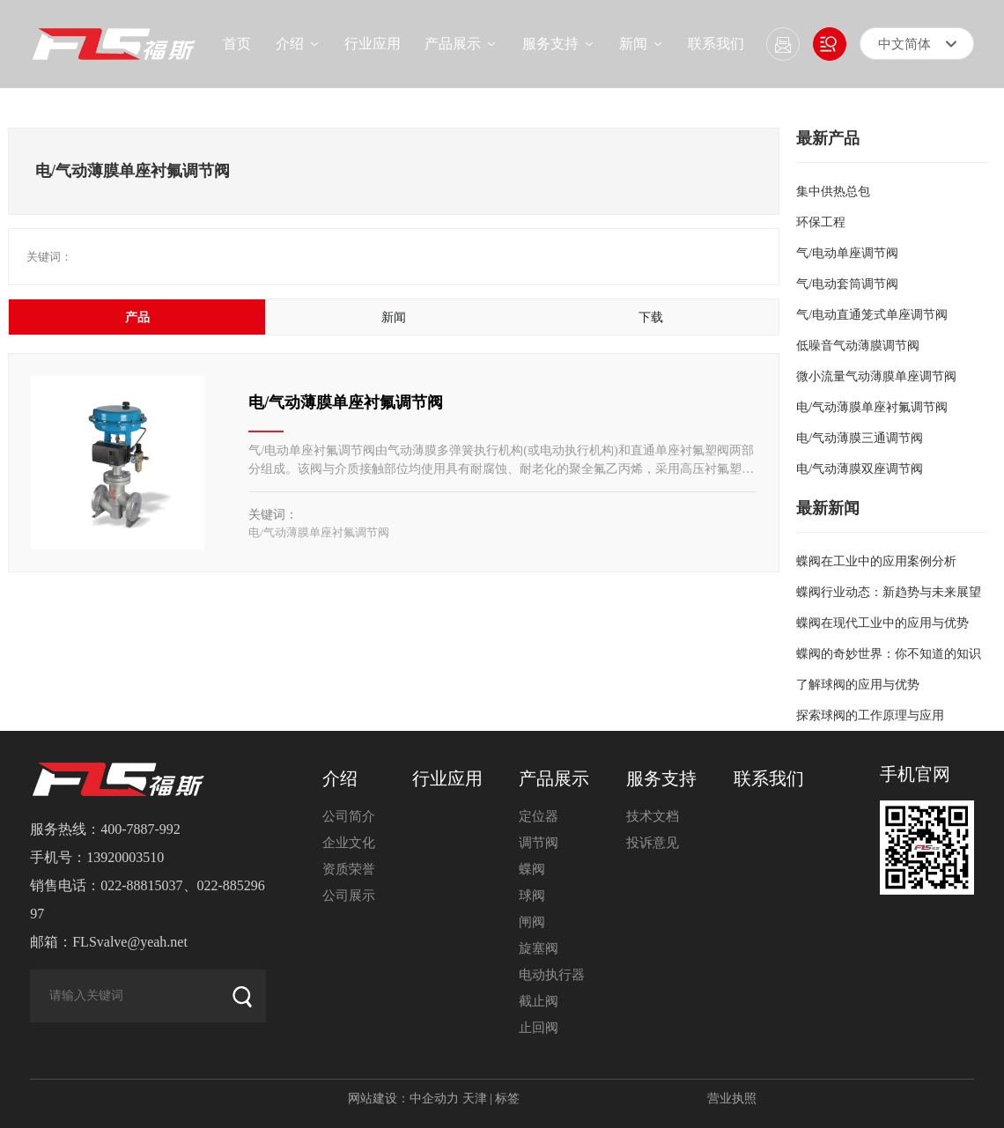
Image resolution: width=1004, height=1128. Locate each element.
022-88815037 (141, 885)
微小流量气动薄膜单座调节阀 (876, 376)
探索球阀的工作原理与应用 (870, 715)
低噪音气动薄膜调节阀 (857, 345)
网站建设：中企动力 (403, 1098)
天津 (474, 1098)
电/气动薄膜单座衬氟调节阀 (345, 402)
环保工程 (820, 222)
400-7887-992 (140, 829)
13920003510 (125, 857)
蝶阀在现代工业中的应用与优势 (882, 623)
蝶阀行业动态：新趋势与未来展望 (888, 592)
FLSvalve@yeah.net (130, 941)
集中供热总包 (833, 191)
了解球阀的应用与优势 (857, 684)
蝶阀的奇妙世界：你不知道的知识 (888, 653)
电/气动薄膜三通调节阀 (859, 438)
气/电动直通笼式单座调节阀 (872, 314)
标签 (507, 1098)
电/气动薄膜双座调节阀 (859, 469)
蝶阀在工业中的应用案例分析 (876, 561)
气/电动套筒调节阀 (847, 284)
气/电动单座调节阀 (847, 253)
